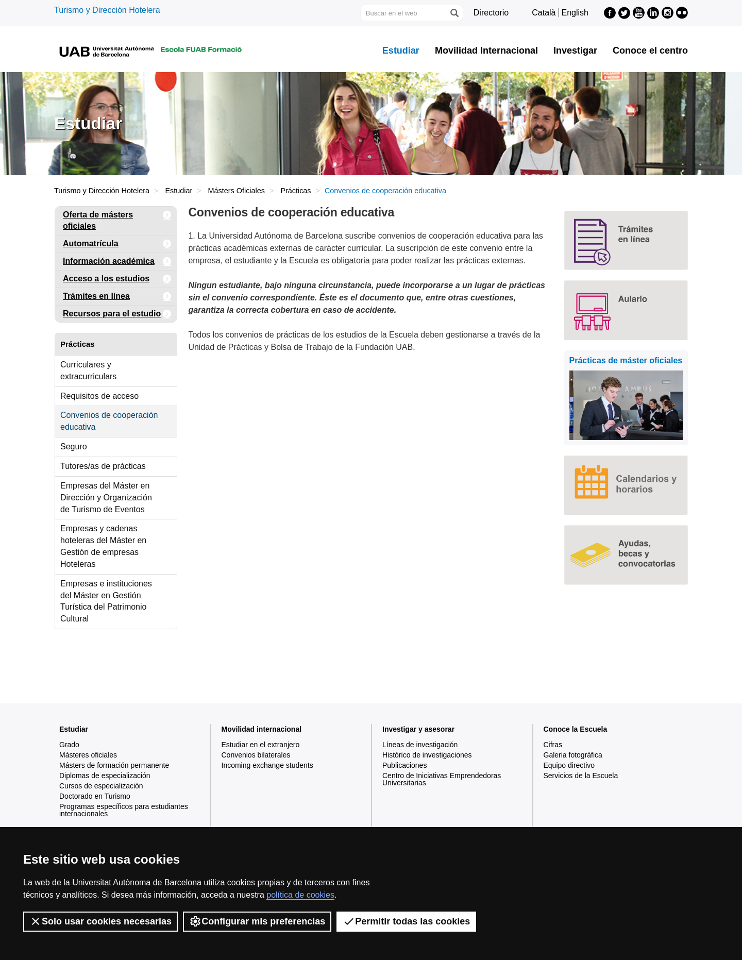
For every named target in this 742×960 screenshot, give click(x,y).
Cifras (553, 744)
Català (543, 12)
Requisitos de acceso (99, 396)
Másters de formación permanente (114, 765)
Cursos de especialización (101, 786)
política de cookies (300, 894)
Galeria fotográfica (573, 755)
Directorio (491, 12)
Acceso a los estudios (117, 279)
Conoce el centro (650, 50)
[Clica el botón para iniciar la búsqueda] (454, 13)
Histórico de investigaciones (427, 755)
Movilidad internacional (262, 729)
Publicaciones (404, 765)
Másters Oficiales (236, 191)
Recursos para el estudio (117, 314)
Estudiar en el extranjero (261, 744)
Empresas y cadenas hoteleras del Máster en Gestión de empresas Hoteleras (103, 546)
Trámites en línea (117, 296)
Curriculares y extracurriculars (88, 370)
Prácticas (295, 191)
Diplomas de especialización (104, 775)
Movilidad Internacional (486, 50)
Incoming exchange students (267, 765)
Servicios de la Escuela (581, 775)
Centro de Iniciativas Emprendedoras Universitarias (441, 779)
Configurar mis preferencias (257, 921)
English (575, 12)
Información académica (117, 261)
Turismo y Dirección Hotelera (107, 10)
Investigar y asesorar (418, 729)
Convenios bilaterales (256, 755)
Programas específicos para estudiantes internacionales (123, 810)
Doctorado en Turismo (94, 796)
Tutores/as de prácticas (103, 466)
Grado (69, 744)
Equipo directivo (569, 765)
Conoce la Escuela (576, 729)
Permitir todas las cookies (406, 921)
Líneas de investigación (420, 744)
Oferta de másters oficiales (117, 219)
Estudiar (400, 50)
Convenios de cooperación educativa (109, 421)
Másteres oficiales (88, 755)
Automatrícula (117, 243)
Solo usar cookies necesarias (100, 921)
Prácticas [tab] (77, 344)
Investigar (575, 50)
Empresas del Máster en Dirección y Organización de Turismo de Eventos (106, 497)
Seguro (73, 446)
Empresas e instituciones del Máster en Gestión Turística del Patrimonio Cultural (106, 601)
